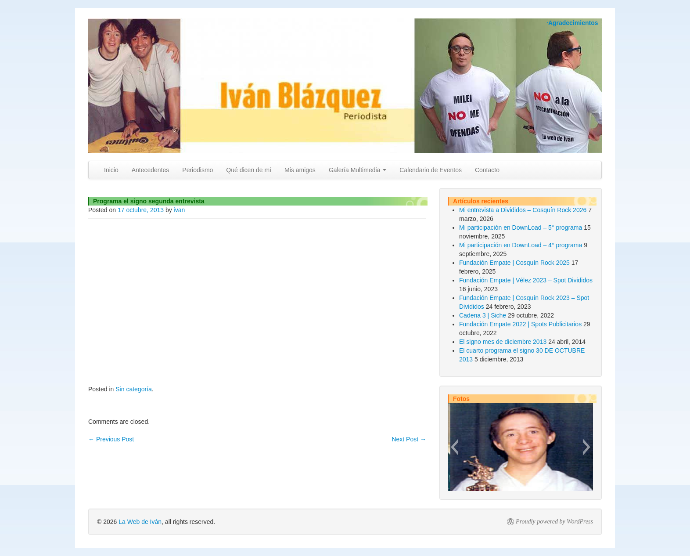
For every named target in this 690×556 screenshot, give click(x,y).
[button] (454, 447)
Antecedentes (150, 169)
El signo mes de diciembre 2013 (502, 341)
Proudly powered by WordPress (554, 521)
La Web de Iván (140, 521)
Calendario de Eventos (430, 169)
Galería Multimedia (357, 169)
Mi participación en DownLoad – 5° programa (520, 227)
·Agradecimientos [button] (572, 22)
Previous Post (111, 439)
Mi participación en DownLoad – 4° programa (520, 245)
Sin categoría (133, 389)
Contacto (487, 169)
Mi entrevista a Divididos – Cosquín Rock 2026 (522, 209)
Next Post (409, 439)
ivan (179, 209)
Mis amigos (300, 169)
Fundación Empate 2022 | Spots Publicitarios (520, 324)
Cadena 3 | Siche (482, 315)
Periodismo (197, 169)
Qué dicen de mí (248, 169)
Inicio (111, 169)
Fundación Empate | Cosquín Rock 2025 (514, 262)
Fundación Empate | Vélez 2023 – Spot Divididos (526, 280)
